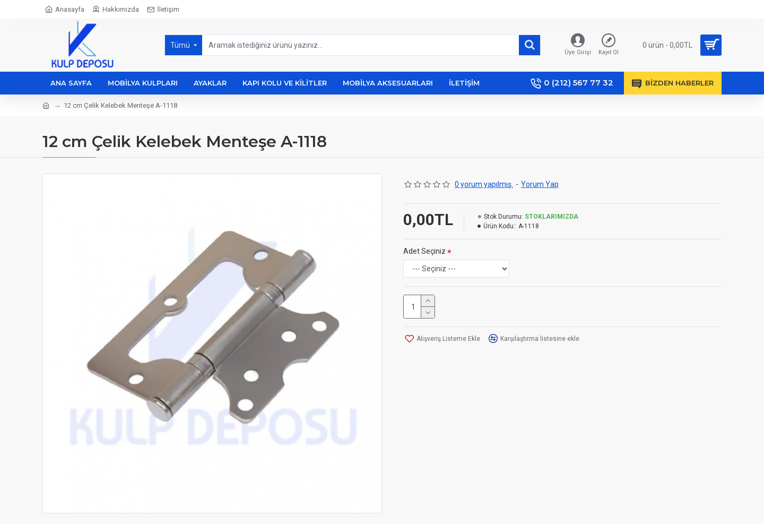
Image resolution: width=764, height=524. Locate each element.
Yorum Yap (540, 184)
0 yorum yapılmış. (484, 184)
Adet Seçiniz (424, 251)
